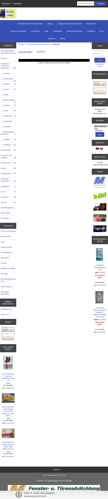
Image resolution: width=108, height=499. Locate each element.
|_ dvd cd (8, 89)
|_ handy (4, 95)
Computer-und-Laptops (18, 31)
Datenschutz (5, 236)
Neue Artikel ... (6, 213)
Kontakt (3, 263)
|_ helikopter (6, 127)
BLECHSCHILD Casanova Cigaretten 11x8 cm (8, 368)
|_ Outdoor (8, 139)
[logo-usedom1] (100, 182)
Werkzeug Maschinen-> (8, 180)
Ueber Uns (5, 315)
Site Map (4, 274)
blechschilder (91, 24)
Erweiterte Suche (100, 65)
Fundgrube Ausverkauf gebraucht (38, 44)
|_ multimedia (8, 116)
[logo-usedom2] (100, 207)
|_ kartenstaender (8, 101)
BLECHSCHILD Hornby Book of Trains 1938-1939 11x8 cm (8, 439)
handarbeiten (57, 31)
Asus (101, 128)
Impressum (5, 258)
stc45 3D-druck (52, 480)
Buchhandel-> (8, 163)
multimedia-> (8, 186)
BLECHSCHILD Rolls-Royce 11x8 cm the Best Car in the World (8, 405)
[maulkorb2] (100, 218)
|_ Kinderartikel (8, 79)
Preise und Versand (8, 231)
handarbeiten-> (8, 173)
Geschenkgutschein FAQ (8, 280)
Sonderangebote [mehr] (100, 240)
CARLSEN (101, 130)
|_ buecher (5, 73)
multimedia (91, 31)
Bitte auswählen (101, 126)
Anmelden (17, 4)
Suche (99, 46)
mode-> (8, 168)
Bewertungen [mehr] (99, 102)
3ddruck (50, 24)
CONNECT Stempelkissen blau (100, 259)
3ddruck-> (4, 58)
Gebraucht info (6, 309)
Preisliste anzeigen (8, 268)
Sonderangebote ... (8, 208)
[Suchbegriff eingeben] (85, 3)
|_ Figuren (8, 84)
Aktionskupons (6, 287)
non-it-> (8, 192)
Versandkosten (9, 388)
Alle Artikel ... (6, 218)
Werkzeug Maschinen (75, 31)
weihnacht (51, 39)
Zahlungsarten (6, 252)
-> (8, 66)
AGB (2, 242)
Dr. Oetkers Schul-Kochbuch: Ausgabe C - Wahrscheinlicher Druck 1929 (100, 304)
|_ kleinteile (8, 105)
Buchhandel (35, 31)
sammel (63, 39)
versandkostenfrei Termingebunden (30, 24)
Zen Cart (69, 480)
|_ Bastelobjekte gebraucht (8, 133)
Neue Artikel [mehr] (8, 348)
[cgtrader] (100, 229)
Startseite (5, 4)
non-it (102, 31)
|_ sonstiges (8, 145)
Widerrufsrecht (6, 247)
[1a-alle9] (100, 196)
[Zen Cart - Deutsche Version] (8, 334)
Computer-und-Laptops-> (8, 156)
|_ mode (8, 111)
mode (46, 31)
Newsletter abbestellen (5, 293)
